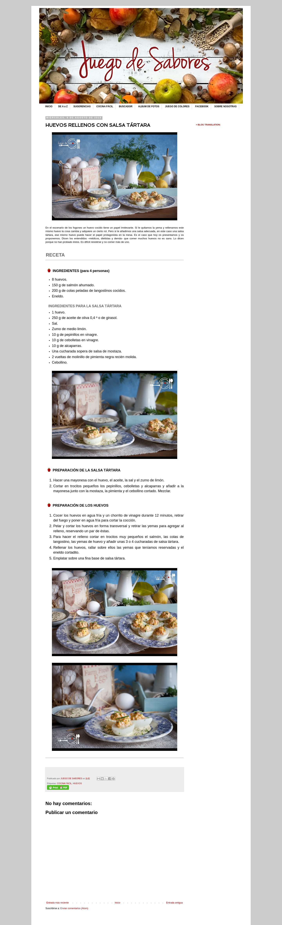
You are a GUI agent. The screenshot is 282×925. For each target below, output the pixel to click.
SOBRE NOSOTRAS (225, 106)
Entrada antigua (174, 902)
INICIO (48, 106)
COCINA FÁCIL (104, 106)
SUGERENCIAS (82, 106)
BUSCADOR (125, 106)
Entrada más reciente (57, 902)
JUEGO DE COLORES (177, 106)
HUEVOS (77, 783)
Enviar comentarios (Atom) (74, 908)
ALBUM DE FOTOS (148, 106)
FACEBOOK (202, 106)
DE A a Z (63, 106)
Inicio (117, 902)
